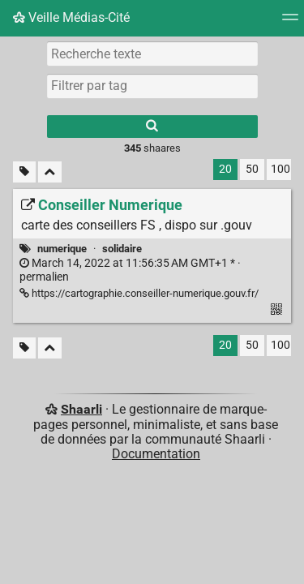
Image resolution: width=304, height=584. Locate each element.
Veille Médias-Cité (71, 17)
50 (252, 169)
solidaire (122, 249)
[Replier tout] (50, 172)
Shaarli (81, 409)
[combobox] (152, 86)
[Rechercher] (152, 126)
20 (225, 169)
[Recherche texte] (152, 53)
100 (280, 169)
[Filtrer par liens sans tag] (24, 172)
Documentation (156, 454)
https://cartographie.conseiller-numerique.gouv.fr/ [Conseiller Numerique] (139, 293)
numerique (62, 249)
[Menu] (290, 22)
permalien (130, 270)
